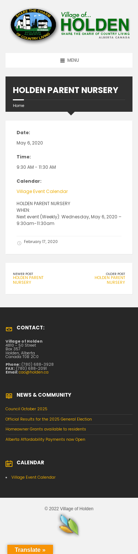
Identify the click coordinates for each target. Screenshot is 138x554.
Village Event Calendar (42, 191)
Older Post (115, 273)
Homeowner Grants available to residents (46, 429)
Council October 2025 (26, 409)
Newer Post (23, 273)
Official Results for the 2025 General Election (49, 419)
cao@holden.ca (34, 372)
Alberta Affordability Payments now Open (45, 439)
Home (18, 105)
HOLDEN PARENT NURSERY (28, 280)
